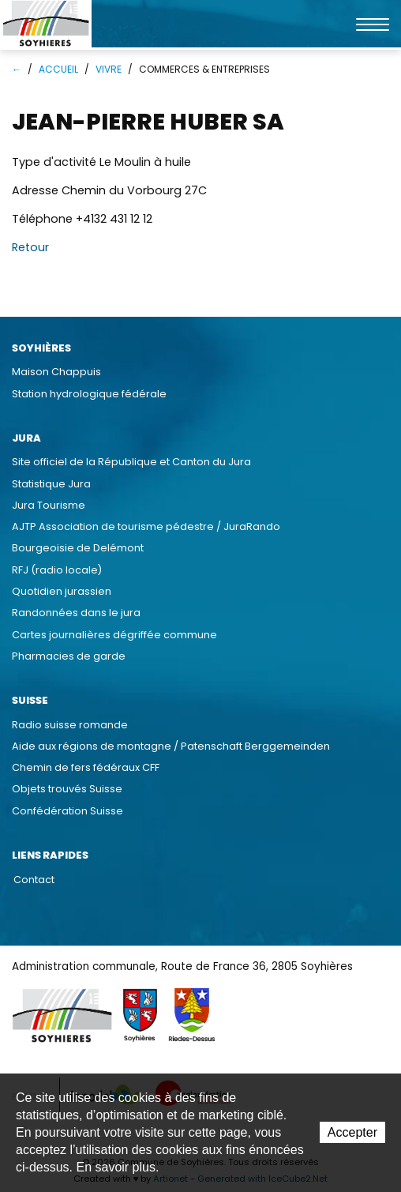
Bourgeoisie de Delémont (78, 548)
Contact (33, 879)
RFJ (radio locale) (57, 570)
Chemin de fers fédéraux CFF (85, 767)
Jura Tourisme (48, 505)
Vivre (109, 69)
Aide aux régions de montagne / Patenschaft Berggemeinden (171, 746)
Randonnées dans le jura (76, 612)
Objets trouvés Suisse (67, 788)
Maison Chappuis (56, 371)
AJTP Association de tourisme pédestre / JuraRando (146, 526)
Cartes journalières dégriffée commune (114, 634)
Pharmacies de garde (69, 656)
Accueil (58, 69)
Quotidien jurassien (61, 591)
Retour (30, 247)
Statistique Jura (51, 484)
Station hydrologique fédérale (89, 393)
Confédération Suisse (67, 811)
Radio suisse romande (70, 724)
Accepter (352, 1132)
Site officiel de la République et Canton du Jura (131, 461)
